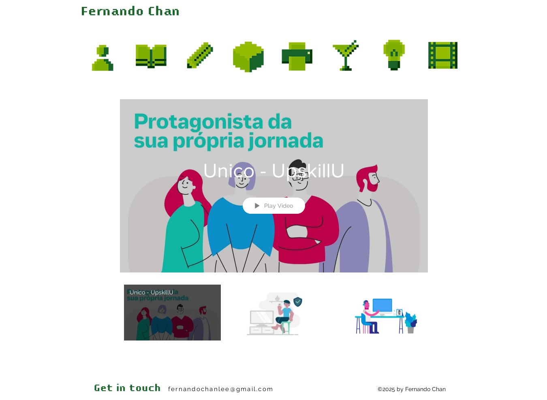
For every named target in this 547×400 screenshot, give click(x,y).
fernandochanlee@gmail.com (221, 389)
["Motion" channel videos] (274, 322)
